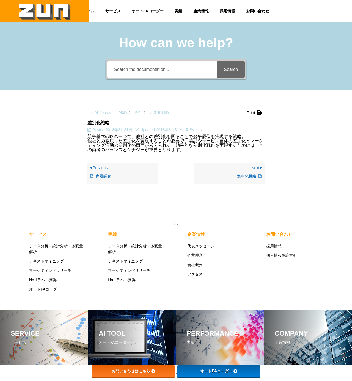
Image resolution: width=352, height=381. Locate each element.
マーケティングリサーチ (50, 270)
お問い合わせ (257, 11)
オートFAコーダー (148, 11)
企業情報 (201, 11)
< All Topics (101, 112)
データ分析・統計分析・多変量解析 (56, 249)
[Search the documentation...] (162, 69)
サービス (113, 11)
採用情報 (227, 11)
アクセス (195, 274)
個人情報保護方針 (281, 255)
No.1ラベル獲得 (43, 280)
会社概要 (195, 265)
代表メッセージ (200, 246)
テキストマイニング (46, 261)
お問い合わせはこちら (133, 371)
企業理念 (195, 255)
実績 (178, 11)
